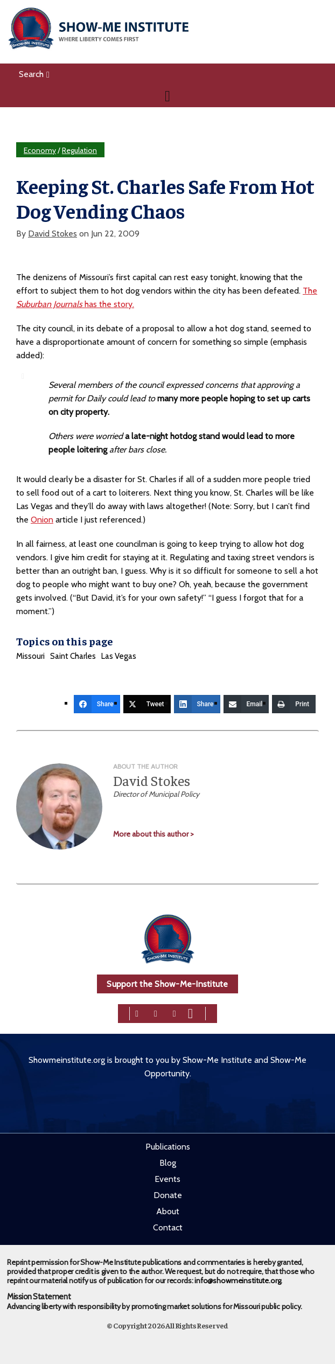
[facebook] (136, 1012)
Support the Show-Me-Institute (167, 984)
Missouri (30, 656)
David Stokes (52, 233)
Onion (42, 519)
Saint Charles (73, 656)
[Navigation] (167, 96)
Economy (40, 150)
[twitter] (155, 1012)
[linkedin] (174, 1012)
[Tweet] (147, 704)
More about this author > (153, 834)
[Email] (246, 704)
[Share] (97, 704)
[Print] (294, 704)
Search (34, 74)
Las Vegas (118, 656)
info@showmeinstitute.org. (238, 1280)
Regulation (79, 150)
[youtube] (190, 1012)
